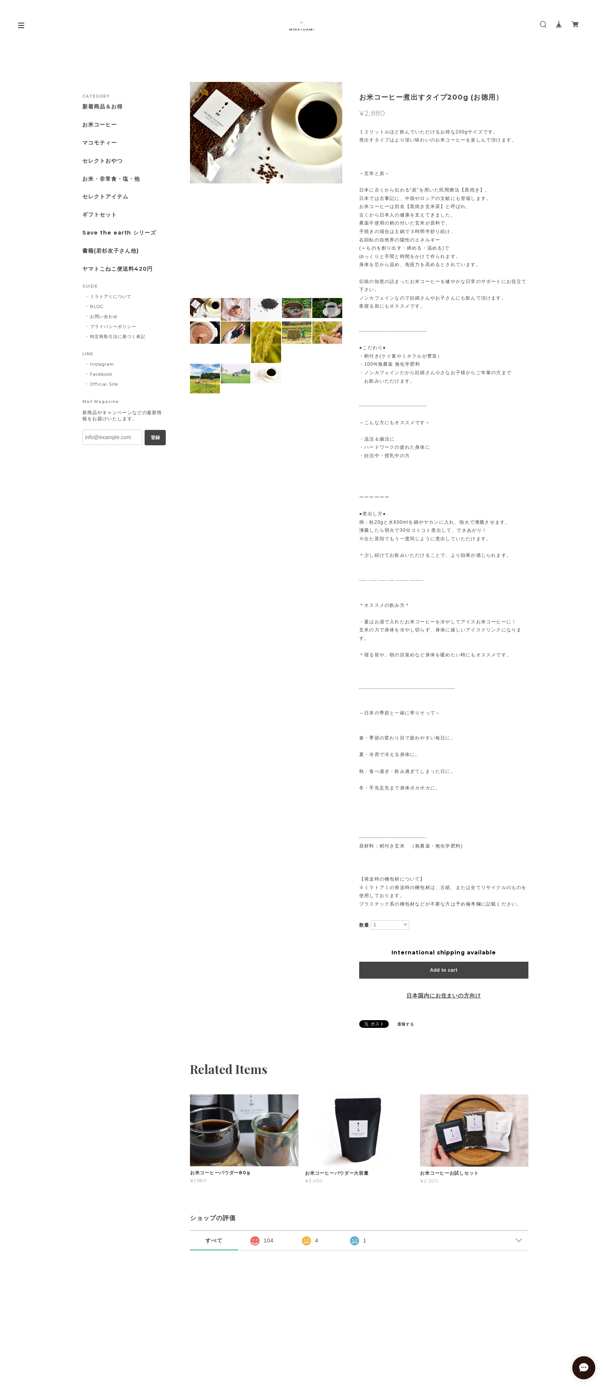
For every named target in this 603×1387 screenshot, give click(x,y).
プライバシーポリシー (113, 326)
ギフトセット (99, 214)
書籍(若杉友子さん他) (110, 251)
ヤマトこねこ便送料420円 (117, 269)
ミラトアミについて (111, 296)
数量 (364, 925)
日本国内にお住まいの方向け (443, 995)
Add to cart (443, 970)
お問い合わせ (104, 316)
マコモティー (99, 143)
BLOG (96, 306)
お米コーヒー (99, 125)
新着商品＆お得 (102, 106)
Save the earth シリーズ (119, 233)
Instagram (102, 364)
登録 (155, 437)
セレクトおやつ (102, 161)
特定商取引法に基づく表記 (117, 336)
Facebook (101, 374)
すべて (214, 1240)
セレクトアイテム (105, 196)
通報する (405, 1024)
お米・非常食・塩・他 (111, 179)
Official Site (104, 384)
